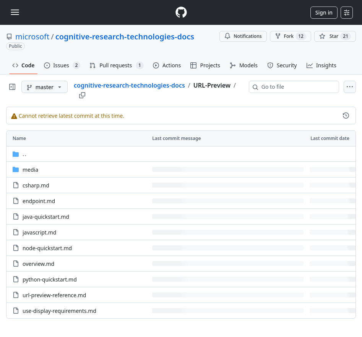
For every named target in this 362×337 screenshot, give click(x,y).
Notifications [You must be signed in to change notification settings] (242, 36)
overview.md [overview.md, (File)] (38, 263)
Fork (290, 36)
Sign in (324, 12)
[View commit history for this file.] (345, 115)
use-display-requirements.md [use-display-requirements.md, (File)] (59, 310)
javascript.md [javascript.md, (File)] (39, 232)
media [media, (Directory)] (30, 169)
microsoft (32, 36)
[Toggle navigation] (15, 12)
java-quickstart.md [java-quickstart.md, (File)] (46, 216)
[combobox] (297, 87)
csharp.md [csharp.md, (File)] (36, 185)
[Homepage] (181, 12)
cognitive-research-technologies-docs (124, 36)
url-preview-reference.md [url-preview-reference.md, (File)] (54, 295)
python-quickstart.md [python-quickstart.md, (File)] (50, 279)
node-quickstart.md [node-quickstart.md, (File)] (47, 248)
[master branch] (44, 87)
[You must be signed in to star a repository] (335, 36)
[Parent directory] (181, 154)
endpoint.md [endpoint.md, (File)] (39, 201)
